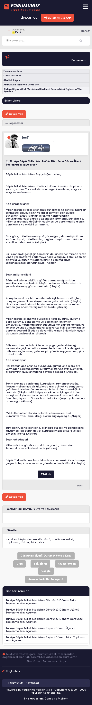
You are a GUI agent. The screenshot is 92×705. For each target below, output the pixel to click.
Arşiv (63, 661)
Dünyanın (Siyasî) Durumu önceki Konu (46, 555)
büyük (22, 539)
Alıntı (46, 474)
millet (69, 539)
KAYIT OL (29, 17)
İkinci (34, 542)
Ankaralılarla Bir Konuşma (46, 579)
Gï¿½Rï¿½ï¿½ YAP (57, 17)
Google (46, 571)
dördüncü (44, 539)
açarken (11, 539)
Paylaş (80, 486)
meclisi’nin (58, 539)
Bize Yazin (33, 661)
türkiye (25, 542)
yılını (41, 542)
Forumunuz (50, 661)
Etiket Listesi (12, 100)
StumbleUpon (67, 563)
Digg (19, 563)
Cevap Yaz (14, 114)
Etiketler (11, 530)
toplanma (12, 542)
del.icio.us (40, 563)
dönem (32, 539)
